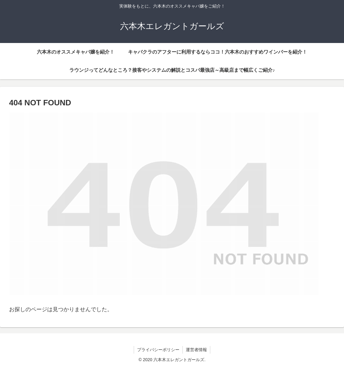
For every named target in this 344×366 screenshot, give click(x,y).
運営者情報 (196, 349)
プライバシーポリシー (158, 349)
